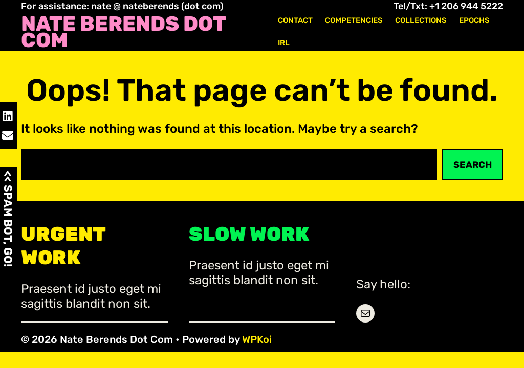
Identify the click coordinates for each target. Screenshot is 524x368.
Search (472, 164)
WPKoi (257, 339)
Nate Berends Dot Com (123, 32)
